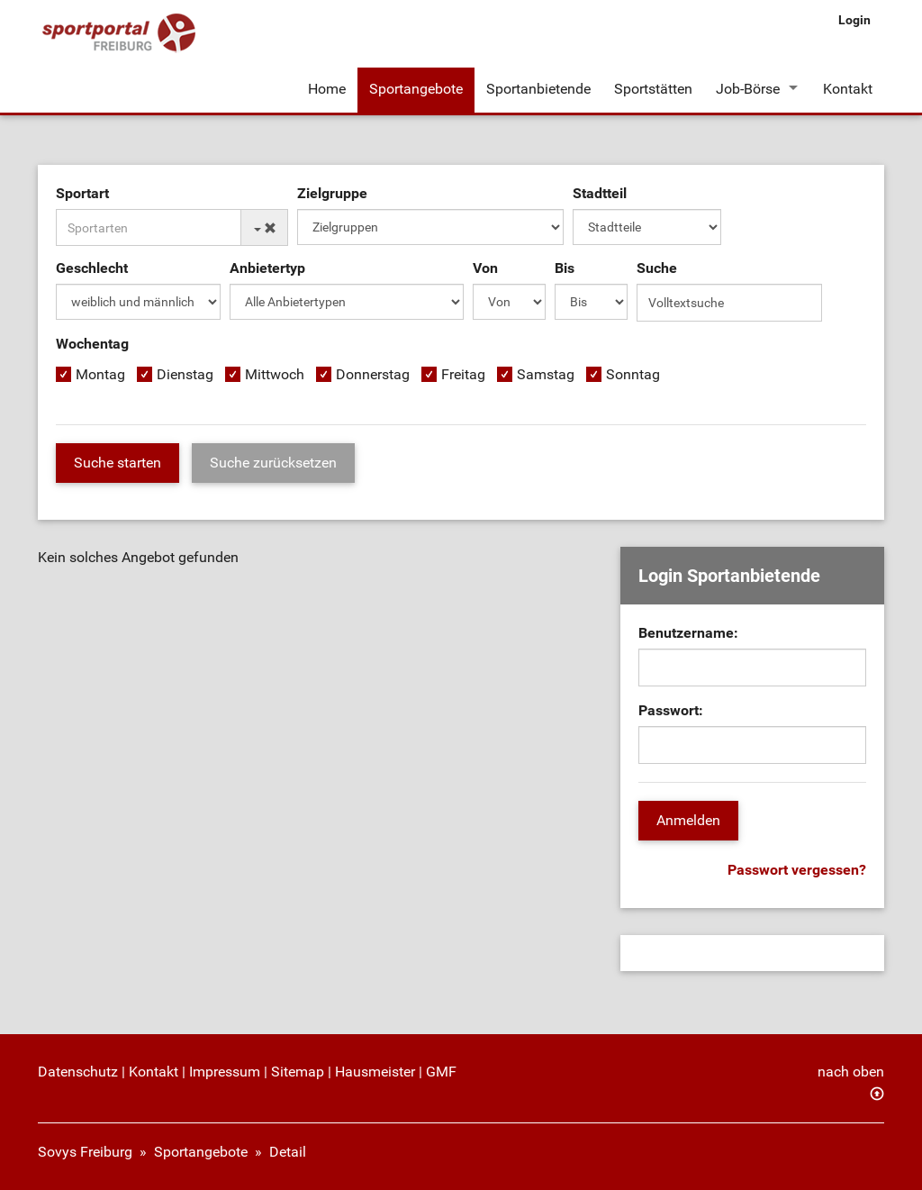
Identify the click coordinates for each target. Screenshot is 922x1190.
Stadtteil (600, 193)
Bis (564, 268)
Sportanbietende (538, 88)
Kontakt (847, 88)
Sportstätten (653, 88)
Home (327, 88)
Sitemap (297, 1071)
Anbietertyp (267, 268)
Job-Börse (748, 88)
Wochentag (92, 343)
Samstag (545, 374)
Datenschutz (78, 1071)
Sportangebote (416, 88)
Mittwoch (274, 374)
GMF (441, 1071)
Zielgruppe (332, 193)
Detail (287, 1151)
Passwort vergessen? (797, 869)
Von (485, 268)
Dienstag (185, 374)
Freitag (463, 374)
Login (854, 20)
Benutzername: (688, 632)
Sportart (82, 193)
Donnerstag (373, 374)
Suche (657, 268)
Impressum (224, 1071)
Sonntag (633, 374)
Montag (100, 374)
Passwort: (670, 710)
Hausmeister (375, 1071)
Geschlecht (92, 268)
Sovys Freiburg (85, 1151)
